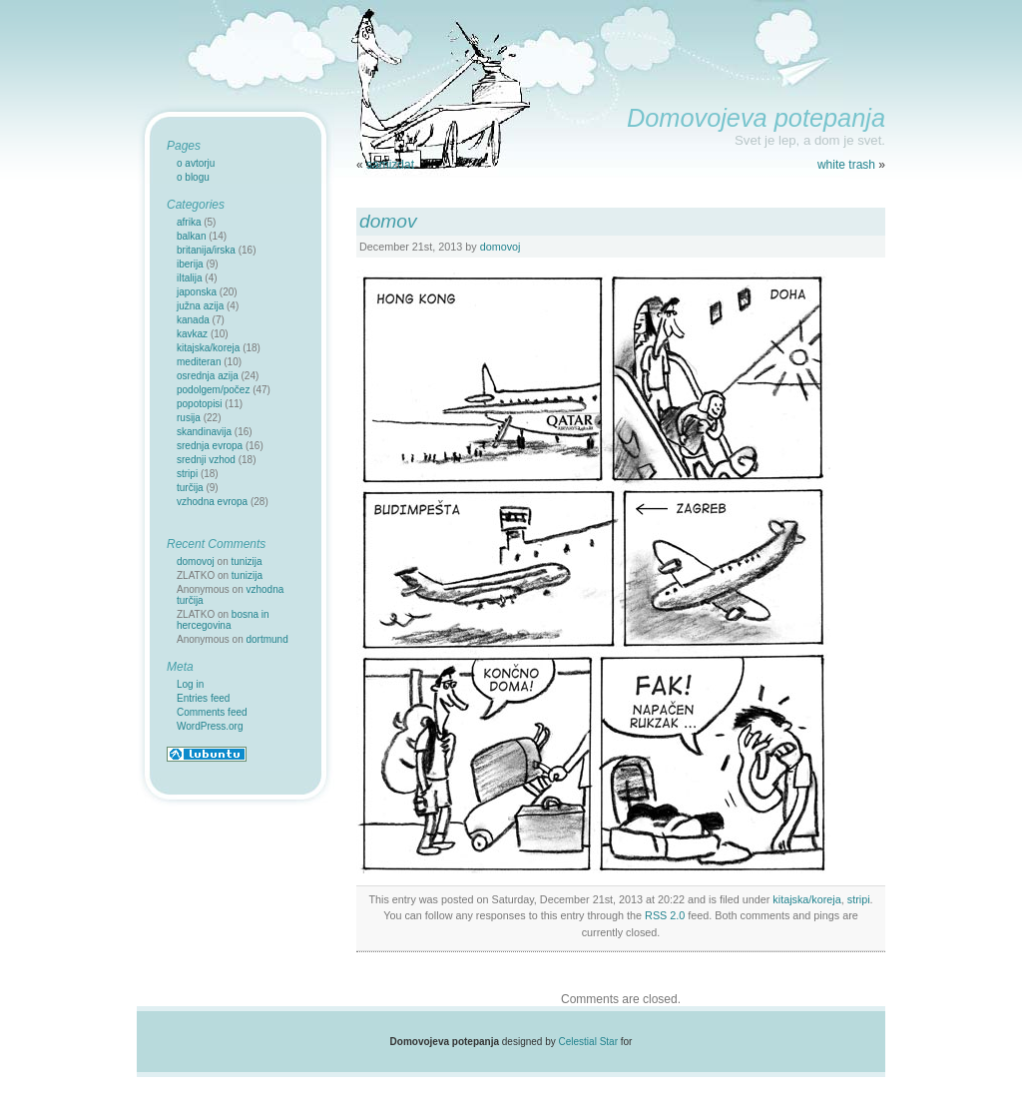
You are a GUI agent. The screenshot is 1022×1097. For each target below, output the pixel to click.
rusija (189, 417)
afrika (189, 222)
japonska (197, 291)
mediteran (199, 361)
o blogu (193, 177)
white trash (846, 165)
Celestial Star (588, 1041)
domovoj (500, 247)
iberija (190, 264)
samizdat (390, 165)
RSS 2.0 (665, 915)
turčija (190, 487)
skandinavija (204, 431)
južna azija (200, 305)
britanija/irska (206, 250)
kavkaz (192, 333)
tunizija (247, 561)
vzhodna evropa (212, 501)
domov (388, 221)
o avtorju (196, 163)
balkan (191, 236)
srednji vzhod (206, 459)
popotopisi (200, 403)
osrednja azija (208, 375)
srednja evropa (210, 445)
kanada (193, 319)
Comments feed (212, 712)
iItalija (190, 278)
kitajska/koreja (806, 899)
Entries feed (203, 698)
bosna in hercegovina (223, 620)
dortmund (267, 639)
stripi (858, 899)
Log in (190, 684)
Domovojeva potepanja (756, 118)
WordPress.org (210, 726)
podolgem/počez (213, 389)
